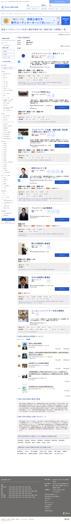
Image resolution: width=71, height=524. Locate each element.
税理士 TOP (3, 13)
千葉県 (23, 488)
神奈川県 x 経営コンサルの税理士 (20, 13)
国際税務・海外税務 (33, 453)
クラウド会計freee (48, 504)
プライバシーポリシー (24, 519)
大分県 (23, 497)
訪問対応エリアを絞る (7, 68)
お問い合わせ (62, 65)
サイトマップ (47, 508)
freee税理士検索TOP (49, 510)
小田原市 (38, 442)
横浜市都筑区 (61, 440)
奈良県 (26, 493)
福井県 (20, 491)
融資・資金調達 (57, 451)
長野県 (26, 491)
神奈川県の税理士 (10, 13)
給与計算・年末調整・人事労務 (45, 453)
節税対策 (50, 451)
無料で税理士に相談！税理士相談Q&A (52, 496)
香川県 (29, 495)
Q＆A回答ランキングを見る (64, 34)
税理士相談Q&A (44, 8)
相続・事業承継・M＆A (63, 483)
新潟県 (10, 491)
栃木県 (13, 488)
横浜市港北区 (47, 440)
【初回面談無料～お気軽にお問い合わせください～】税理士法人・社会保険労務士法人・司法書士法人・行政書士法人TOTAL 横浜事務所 (48, 374)
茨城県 (10, 488)
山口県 (23, 495)
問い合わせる (66, 348)
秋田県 (23, 486)
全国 (2, 484)
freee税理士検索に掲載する (59, 1)
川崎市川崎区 (20, 442)
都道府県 (5, 51)
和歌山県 (30, 493)
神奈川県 (30, 488)
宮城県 (20, 486)
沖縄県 (33, 497)
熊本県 (20, 497)
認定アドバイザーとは (65, 8)
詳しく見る (58, 348)
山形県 (26, 486)
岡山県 (16, 495)
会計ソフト (58, 8)
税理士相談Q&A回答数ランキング (51, 494)
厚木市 (48, 442)
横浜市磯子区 (40, 440)
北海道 (10, 486)
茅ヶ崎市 (43, 442)
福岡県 (10, 497)
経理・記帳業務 (34, 451)
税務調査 (65, 451)
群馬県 (16, 488)
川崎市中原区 (27, 442)
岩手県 (16, 486)
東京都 (26, 488)
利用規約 (17, 519)
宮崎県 (26, 497)
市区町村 (5, 54)
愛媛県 (32, 495)
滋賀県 (13, 493)
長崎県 (16, 497)
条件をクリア (8, 221)
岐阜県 (29, 491)
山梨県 (23, 491)
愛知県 (36, 491)
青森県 (13, 486)
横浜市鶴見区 (20, 440)
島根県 (13, 495)
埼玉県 (20, 488)
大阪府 (20, 493)
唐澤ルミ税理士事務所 (35, 343)
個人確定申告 (20, 451)
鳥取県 (10, 495)
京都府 (16, 493)
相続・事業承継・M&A (21, 453)
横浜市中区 (33, 440)
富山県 (13, 491)
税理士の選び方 (52, 8)
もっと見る (67, 395)
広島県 (20, 495)
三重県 (10, 493)
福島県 (29, 486)
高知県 (36, 495)
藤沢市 (33, 442)
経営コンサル (66, 485)
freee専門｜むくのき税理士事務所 (39, 363)
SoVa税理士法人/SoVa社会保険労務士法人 (41, 386)
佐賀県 (13, 497)
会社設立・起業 (43, 451)
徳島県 (26, 495)
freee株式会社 (3, 519)
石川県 (16, 491)
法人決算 (27, 451)
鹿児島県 (30, 497)
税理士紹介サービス (36, 8)
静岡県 (32, 491)
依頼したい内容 (6, 57)
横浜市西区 (27, 440)
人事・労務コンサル (58, 453)
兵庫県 (23, 493)
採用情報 (13, 519)
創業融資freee (47, 506)
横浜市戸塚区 (54, 440)
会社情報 (8, 519)
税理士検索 (28, 8)
